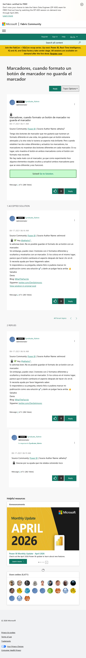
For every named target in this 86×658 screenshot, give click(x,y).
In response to (30, 443)
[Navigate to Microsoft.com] (9, 24)
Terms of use (6, 637)
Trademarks (6, 641)
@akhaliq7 (26, 240)
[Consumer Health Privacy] (43, 650)
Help (63, 36)
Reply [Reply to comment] (70, 301)
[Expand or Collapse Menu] (4, 31)
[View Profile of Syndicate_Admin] (32, 101)
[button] (55, 88)
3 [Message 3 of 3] (19, 471)
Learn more (8, 15)
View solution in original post (23, 286)
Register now (56, 53)
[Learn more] (18, 561)
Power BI (32, 128)
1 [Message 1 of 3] (17, 184)
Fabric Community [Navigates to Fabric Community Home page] (31, 24)
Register (44, 36)
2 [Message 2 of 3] (17, 295)
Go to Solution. (47, 173)
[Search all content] (63, 42)
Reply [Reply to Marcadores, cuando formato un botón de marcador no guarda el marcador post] (70, 191)
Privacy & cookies (8, 632)
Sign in (55, 36)
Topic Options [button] (69, 88)
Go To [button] (72, 37)
